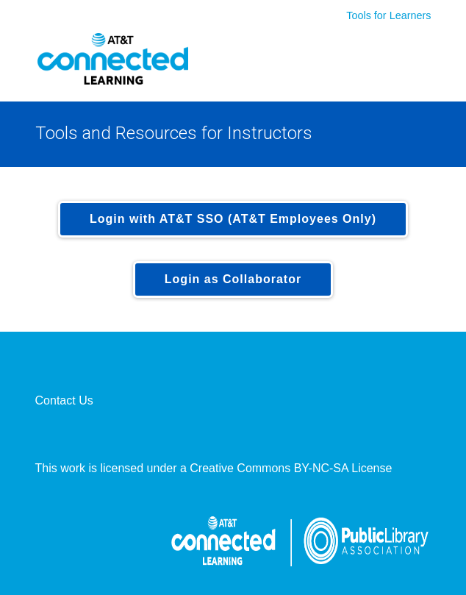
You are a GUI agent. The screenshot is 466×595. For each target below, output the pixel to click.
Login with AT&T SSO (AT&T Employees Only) (233, 219)
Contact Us (64, 400)
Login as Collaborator (233, 279)
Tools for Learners (388, 15)
